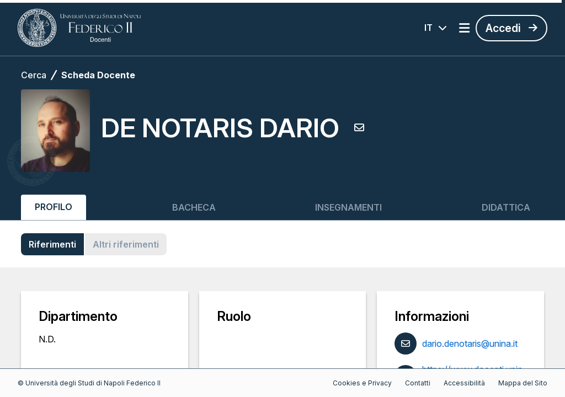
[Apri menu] (464, 28)
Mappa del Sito (522, 383)
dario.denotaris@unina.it (470, 343)
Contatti (417, 383)
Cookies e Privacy (362, 383)
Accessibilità (464, 383)
